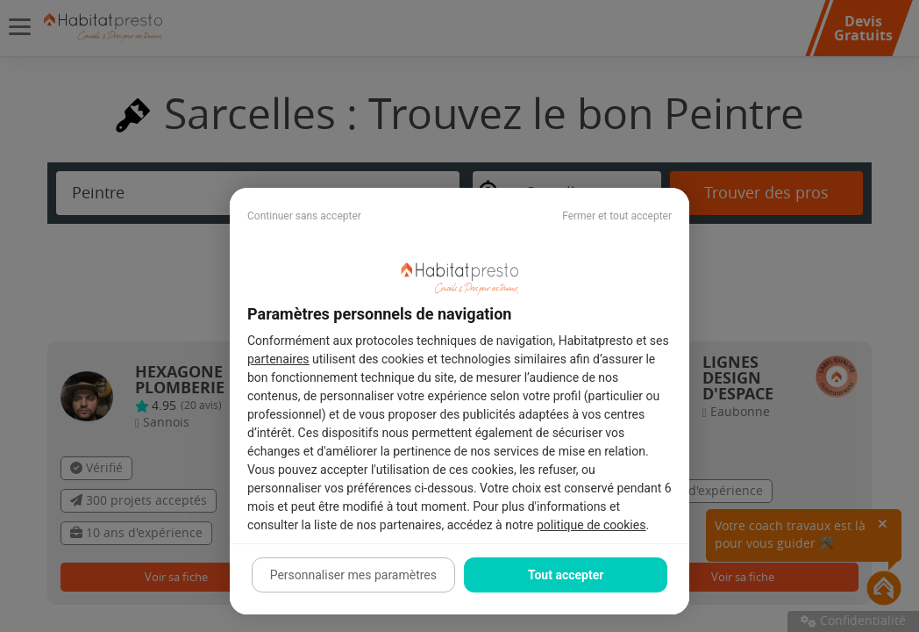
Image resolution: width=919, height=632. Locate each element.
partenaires (278, 359)
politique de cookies (591, 525)
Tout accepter (565, 575)
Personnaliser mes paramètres (353, 575)
